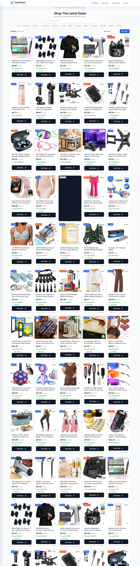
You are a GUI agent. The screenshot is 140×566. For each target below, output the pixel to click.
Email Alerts (116, 3)
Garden (55, 26)
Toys (86, 26)
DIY (70, 26)
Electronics (45, 26)
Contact (125, 3)
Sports (78, 26)
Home (35, 26)
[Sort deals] (111, 31)
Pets (63, 26)
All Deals (95, 3)
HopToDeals (20, 2)
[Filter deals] (125, 31)
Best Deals (105, 3)
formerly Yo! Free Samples (20, 4)
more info (83, 7)
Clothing (26, 26)
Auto (111, 26)
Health (103, 26)
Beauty (94, 26)
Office (119, 26)
